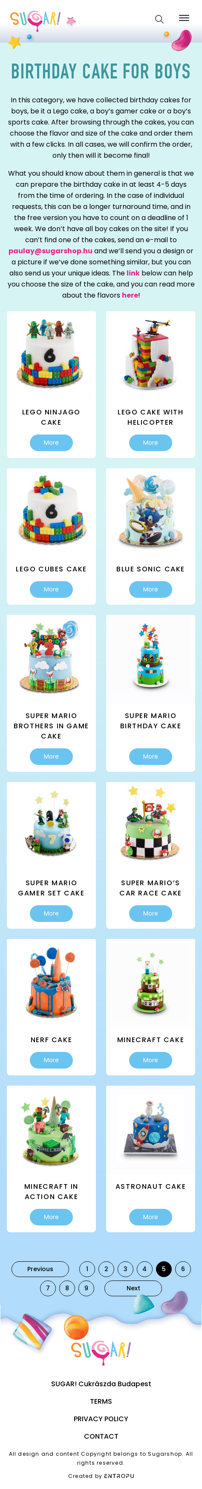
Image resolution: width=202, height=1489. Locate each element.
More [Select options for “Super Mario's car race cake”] (150, 913)
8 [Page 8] (67, 1288)
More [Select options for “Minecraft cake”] (150, 1060)
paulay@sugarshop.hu (50, 251)
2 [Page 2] (106, 1269)
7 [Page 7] (48, 1288)
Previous (40, 1269)
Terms (101, 1401)
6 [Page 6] (183, 1269)
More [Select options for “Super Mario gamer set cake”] (51, 913)
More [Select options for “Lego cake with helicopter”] (150, 442)
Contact (101, 1436)
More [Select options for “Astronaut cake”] (150, 1217)
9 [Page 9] (86, 1288)
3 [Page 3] (125, 1269)
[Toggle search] (159, 19)
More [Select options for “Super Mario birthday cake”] (150, 756)
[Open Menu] (184, 18)
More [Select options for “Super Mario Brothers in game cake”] (51, 756)
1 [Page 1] (87, 1269)
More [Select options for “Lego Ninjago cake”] (51, 442)
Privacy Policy (101, 1418)
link (133, 273)
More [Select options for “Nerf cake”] (51, 1060)
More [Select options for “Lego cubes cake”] (51, 589)
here (130, 295)
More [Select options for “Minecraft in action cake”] (51, 1217)
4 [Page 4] (144, 1269)
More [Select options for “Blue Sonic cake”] (150, 589)
